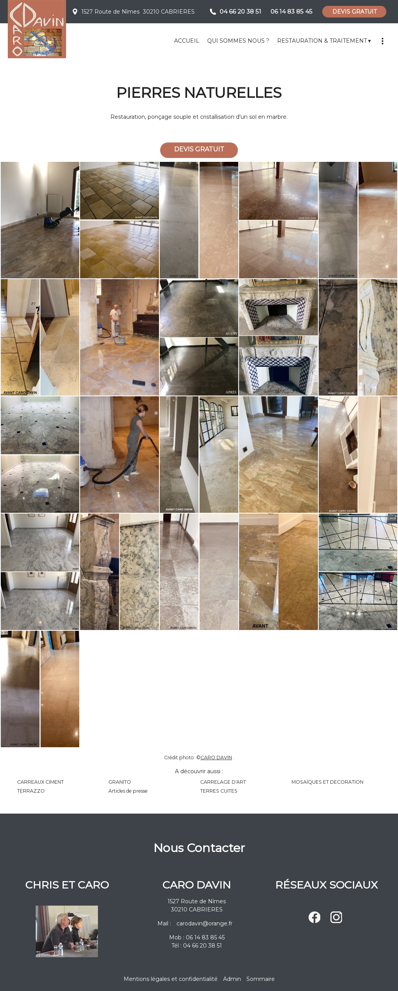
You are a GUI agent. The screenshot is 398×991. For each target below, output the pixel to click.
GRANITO (119, 782)
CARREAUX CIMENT (40, 782)
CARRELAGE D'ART (223, 782)
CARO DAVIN (216, 757)
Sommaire (260, 978)
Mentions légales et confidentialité (171, 978)
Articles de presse (128, 791)
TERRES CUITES (218, 791)
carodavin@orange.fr (204, 923)
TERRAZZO (31, 791)
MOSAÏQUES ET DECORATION (327, 782)
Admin (232, 978)
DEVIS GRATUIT (354, 11)
